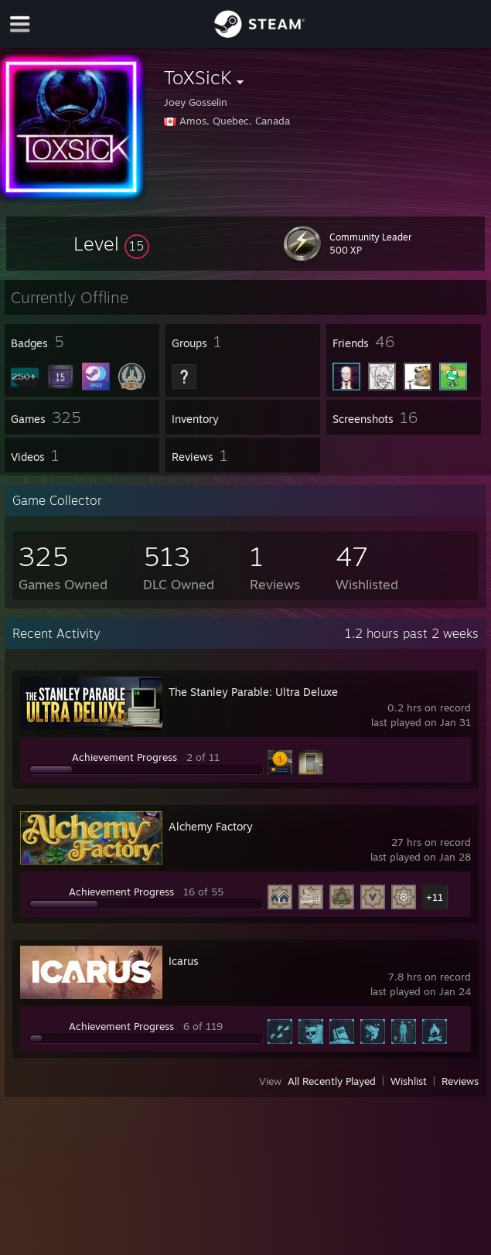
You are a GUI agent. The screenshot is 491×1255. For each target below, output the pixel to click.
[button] (111, 243)
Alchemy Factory (211, 826)
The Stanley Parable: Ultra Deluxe (253, 691)
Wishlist (408, 1081)
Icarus (184, 960)
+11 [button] (434, 897)
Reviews (460, 1081)
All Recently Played (332, 1081)
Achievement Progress (124, 757)
